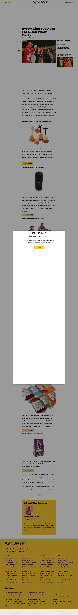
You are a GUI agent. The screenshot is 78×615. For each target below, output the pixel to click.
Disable (39, 247)
